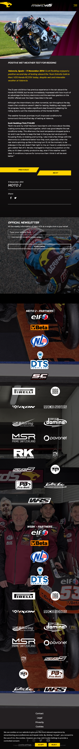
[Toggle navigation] (75, 5)
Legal (39, 718)
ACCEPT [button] (41, 745)
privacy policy (36, 237)
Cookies (39, 726)
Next (55, 173)
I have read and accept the (26, 237)
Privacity (39, 722)
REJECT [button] (54, 745)
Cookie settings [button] (25, 744)
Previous (23, 169)
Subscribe (39, 246)
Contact (39, 713)
